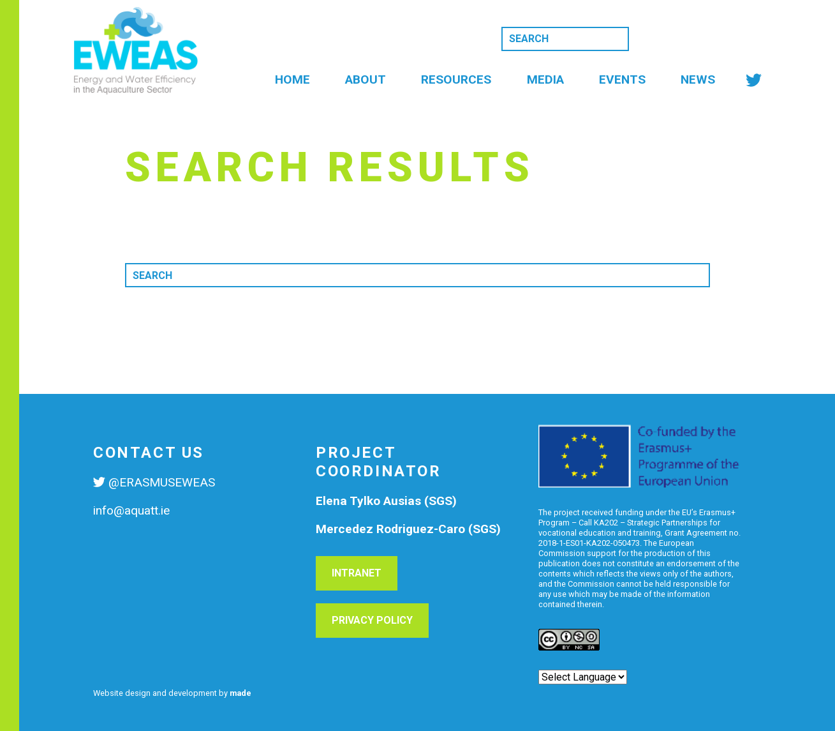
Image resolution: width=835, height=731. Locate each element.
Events (622, 79)
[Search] (565, 39)
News (698, 79)
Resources (456, 79)
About (365, 79)
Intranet (356, 573)
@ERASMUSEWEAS (161, 482)
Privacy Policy (372, 620)
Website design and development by (172, 693)
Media (545, 79)
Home (292, 79)
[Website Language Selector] (582, 677)
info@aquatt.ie (131, 510)
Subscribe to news (700, 38)
